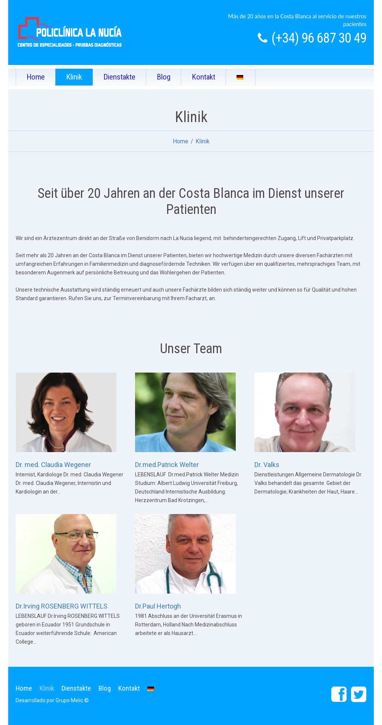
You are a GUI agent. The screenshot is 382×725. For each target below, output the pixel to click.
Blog (163, 76)
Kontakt (203, 76)
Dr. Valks (266, 465)
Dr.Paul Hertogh (158, 606)
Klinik (74, 76)
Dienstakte (119, 76)
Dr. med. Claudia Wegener (53, 465)
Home (35, 76)
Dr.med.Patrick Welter (167, 465)
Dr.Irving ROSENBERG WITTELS (61, 606)
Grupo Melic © (72, 700)
